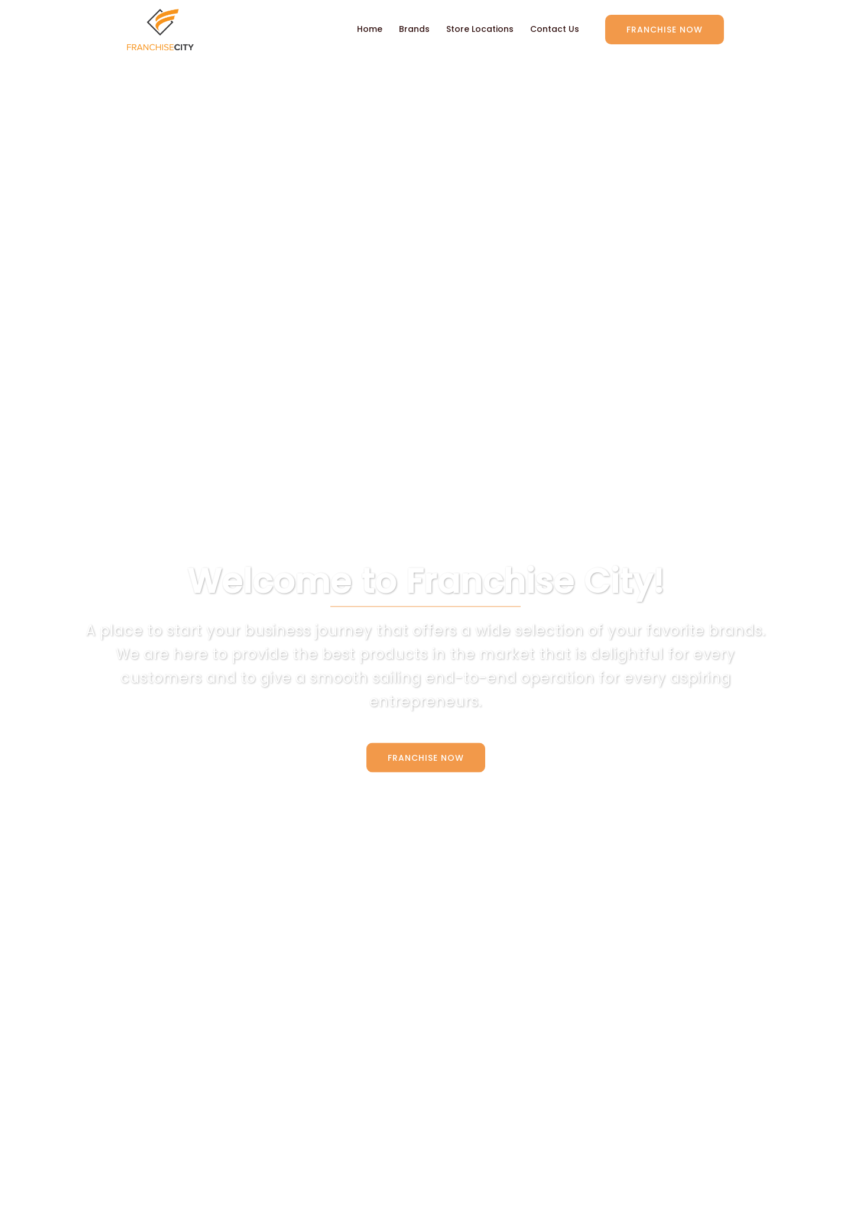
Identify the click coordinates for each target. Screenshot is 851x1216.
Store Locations (480, 29)
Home (369, 29)
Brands (414, 29)
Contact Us (554, 29)
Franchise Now (664, 29)
